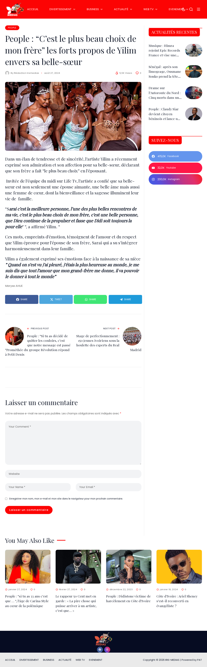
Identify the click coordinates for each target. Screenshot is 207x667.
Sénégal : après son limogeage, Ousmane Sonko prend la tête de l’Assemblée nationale (164, 84)
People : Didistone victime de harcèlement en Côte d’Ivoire (128, 599)
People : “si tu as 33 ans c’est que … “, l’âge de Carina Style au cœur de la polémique (27, 602)
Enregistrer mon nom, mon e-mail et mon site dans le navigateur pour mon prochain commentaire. (66, 499)
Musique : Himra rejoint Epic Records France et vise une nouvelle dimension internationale (164, 61)
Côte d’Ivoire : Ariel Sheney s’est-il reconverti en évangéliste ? (177, 602)
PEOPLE (12, 27)
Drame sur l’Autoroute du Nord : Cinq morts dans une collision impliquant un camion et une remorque (165, 105)
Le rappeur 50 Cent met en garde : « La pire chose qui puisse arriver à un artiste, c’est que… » (76, 604)
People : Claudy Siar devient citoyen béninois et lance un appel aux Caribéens (165, 121)
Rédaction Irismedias (26, 73)
